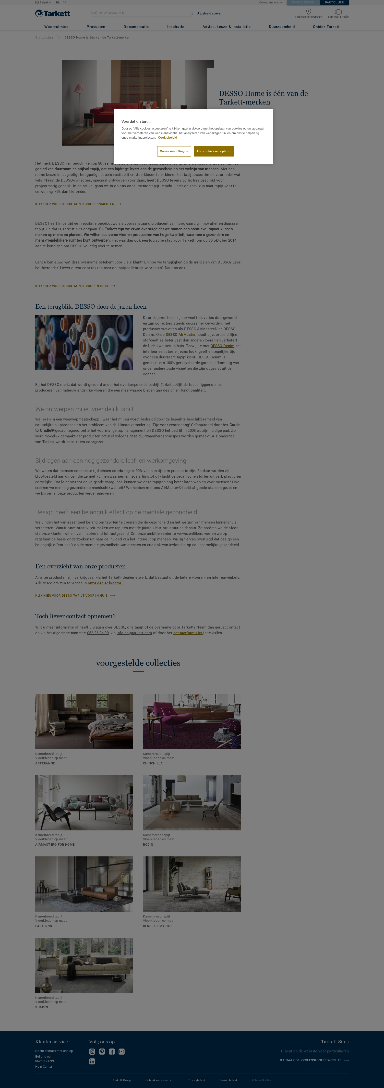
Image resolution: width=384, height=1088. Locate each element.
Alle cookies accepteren (213, 151)
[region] (193, 136)
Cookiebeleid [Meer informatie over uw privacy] (167, 137)
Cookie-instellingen (174, 151)
